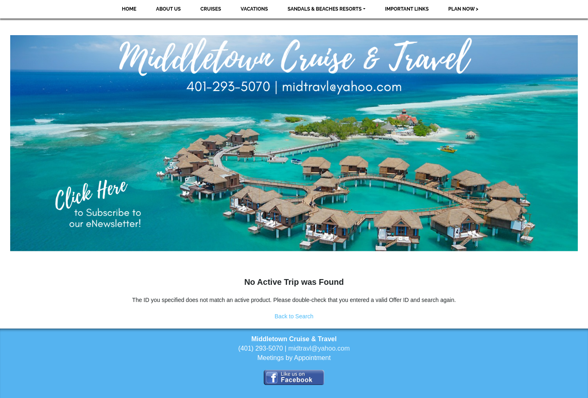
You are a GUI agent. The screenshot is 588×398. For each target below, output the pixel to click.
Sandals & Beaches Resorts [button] (324, 9)
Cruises (210, 9)
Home (129, 9)
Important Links (407, 9)
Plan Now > (463, 9)
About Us (168, 9)
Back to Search (294, 316)
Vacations (254, 9)
